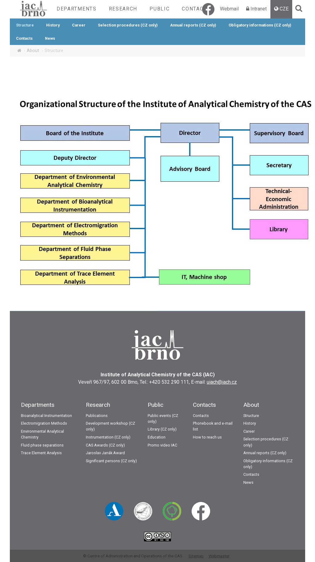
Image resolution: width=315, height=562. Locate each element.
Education (156, 437)
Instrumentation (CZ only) (108, 437)
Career (79, 25)
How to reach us (207, 437)
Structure (25, 25)
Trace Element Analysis (41, 453)
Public (159, 9)
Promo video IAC (162, 445)
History (53, 25)
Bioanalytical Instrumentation (46, 415)
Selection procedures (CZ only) (128, 25)
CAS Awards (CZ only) (105, 445)
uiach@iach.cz (222, 382)
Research (123, 9)
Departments (77, 9)
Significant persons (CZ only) (111, 461)
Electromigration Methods (44, 423)
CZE (284, 9)
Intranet (258, 9)
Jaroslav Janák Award (105, 453)
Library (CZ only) (162, 429)
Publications (97, 415)
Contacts (196, 9)
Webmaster (219, 555)
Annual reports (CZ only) (193, 25)
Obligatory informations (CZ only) (260, 25)
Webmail (229, 9)
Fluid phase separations (42, 445)
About (33, 50)
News (50, 38)
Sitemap (196, 555)
